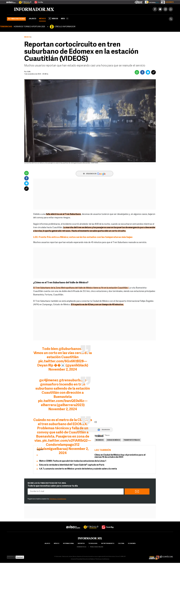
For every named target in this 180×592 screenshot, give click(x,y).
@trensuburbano (72, 380)
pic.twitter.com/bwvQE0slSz (61, 401)
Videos (53, 18)
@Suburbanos (70, 349)
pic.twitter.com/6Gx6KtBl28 (61, 361)
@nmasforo (49, 384)
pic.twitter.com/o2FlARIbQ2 (65, 441)
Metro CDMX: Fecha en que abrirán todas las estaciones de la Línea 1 (72, 461)
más (64, 19)
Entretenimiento (107, 543)
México (42, 19)
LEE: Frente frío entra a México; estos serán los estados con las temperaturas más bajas (82, 237)
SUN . (29, 71)
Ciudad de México (113, 440)
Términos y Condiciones (57, 499)
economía (132, 543)
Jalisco (32, 19)
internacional (68, 543)
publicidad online (96, 547)
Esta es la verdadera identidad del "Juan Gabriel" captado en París (71, 465)
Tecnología (92, 543)
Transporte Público (132, 440)
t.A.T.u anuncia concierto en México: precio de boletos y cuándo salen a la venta (78, 469)
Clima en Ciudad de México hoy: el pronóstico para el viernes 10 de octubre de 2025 (119, 456)
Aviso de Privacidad (76, 559)
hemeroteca (81, 547)
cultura (121, 543)
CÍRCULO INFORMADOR (65, 27)
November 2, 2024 (62, 369)
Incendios (100, 440)
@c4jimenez (48, 380)
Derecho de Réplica (88, 559)
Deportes (81, 543)
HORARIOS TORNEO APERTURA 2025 (29, 27)
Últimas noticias (16, 19)
